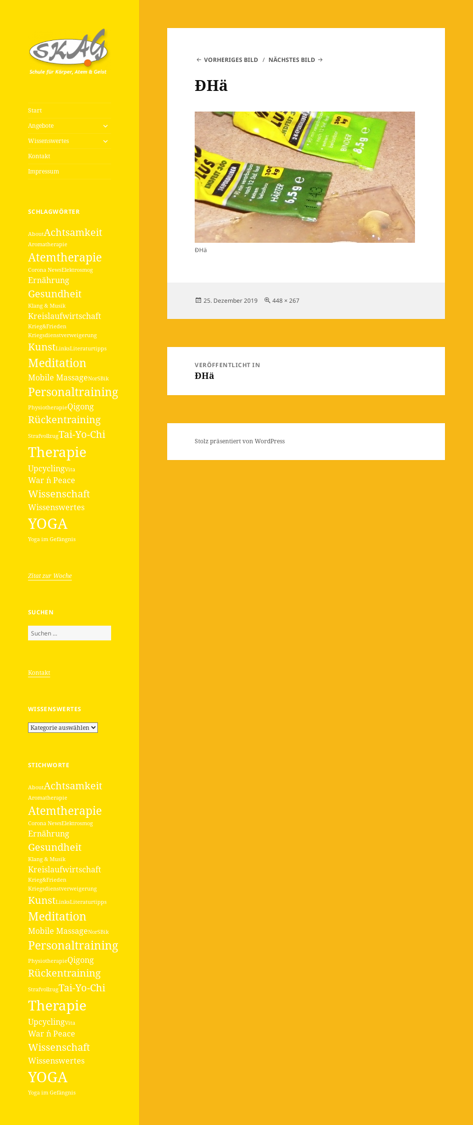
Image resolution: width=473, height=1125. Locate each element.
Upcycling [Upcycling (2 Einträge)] (46, 468)
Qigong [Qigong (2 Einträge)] (80, 406)
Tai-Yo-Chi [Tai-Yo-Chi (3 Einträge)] (82, 434)
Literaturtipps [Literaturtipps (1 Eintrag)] (88, 348)
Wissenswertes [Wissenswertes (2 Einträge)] (56, 507)
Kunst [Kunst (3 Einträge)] (42, 346)
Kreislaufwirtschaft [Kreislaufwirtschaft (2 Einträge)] (64, 316)
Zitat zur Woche (50, 576)
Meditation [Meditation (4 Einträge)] (57, 363)
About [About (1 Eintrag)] (36, 234)
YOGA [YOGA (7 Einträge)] (47, 523)
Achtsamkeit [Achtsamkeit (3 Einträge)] (73, 232)
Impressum (43, 171)
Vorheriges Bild (231, 60)
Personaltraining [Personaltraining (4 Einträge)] (73, 392)
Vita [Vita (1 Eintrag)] (70, 469)
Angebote (41, 125)
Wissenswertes (48, 141)
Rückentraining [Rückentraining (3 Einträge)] (64, 419)
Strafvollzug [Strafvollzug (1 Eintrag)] (43, 436)
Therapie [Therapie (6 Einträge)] (57, 451)
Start (35, 110)
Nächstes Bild (291, 60)
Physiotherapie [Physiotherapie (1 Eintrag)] (47, 407)
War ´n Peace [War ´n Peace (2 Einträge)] (51, 480)
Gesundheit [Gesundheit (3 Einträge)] (55, 293)
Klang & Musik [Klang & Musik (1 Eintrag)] (46, 305)
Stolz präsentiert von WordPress (240, 441)
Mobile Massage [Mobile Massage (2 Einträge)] (58, 377)
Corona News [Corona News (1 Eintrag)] (44, 269)
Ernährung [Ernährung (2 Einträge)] (48, 280)
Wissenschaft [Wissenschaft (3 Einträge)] (59, 493)
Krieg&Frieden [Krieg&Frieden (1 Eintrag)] (47, 326)
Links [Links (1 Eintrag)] (63, 348)
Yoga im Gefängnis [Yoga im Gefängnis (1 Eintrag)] (52, 539)
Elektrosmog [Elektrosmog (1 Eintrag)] (77, 269)
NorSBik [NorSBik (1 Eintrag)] (98, 378)
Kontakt (39, 156)
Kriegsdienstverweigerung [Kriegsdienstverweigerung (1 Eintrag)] (62, 335)
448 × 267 (285, 300)
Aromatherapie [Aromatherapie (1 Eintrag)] (47, 244)
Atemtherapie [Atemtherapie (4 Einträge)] (65, 257)
